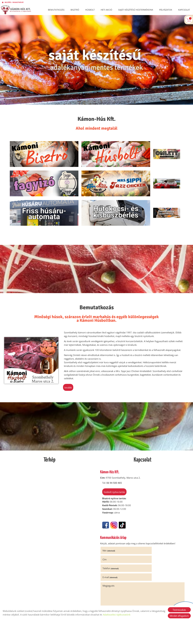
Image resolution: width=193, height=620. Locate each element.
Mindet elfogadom (179, 615)
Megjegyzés (109, 536)
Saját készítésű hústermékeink (135, 9)
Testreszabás (179, 609)
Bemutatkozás (56, 9)
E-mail (152, 528)
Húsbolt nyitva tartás (113, 461)
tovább (68, 356)
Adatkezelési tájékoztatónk (116, 614)
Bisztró (75, 9)
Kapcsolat (184, 9)
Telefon (111, 528)
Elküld (106, 583)
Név (109, 519)
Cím (147, 519)
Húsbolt (90, 9)
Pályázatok (165, 9)
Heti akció (106, 9)
